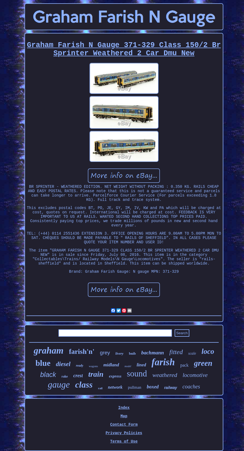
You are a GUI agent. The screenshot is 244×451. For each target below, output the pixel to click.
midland (111, 364)
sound (137, 373)
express (115, 376)
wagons (93, 366)
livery (119, 353)
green (203, 363)
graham (49, 350)
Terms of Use (124, 441)
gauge (59, 384)
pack (184, 365)
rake (64, 376)
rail (100, 388)
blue (42, 362)
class (83, 384)
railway (170, 387)
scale (192, 353)
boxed (153, 386)
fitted (176, 351)
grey (105, 352)
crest (78, 375)
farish (163, 362)
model (128, 366)
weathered (164, 375)
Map (124, 416)
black (48, 374)
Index (123, 408)
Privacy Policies (124, 433)
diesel (63, 364)
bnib (132, 353)
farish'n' (81, 351)
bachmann (152, 352)
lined (141, 364)
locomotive (195, 375)
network (115, 387)
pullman (134, 387)
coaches (191, 386)
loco (208, 351)
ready (79, 365)
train (95, 374)
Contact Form (124, 424)
